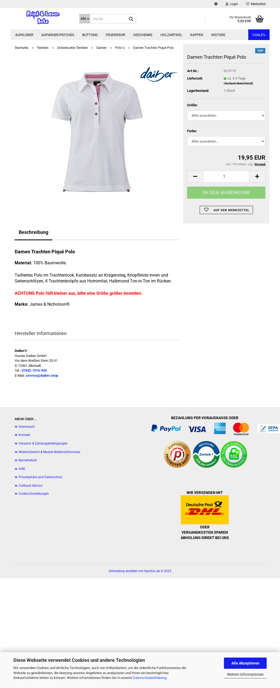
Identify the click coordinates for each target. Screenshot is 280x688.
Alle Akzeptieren (245, 663)
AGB (22, 469)
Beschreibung (33, 232)
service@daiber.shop (42, 376)
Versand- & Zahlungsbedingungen (43, 443)
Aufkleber (24, 35)
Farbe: (192, 131)
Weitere (218, 35)
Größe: (192, 105)
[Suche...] (84, 18)
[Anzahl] (226, 177)
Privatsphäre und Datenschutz (40, 477)
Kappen (196, 35)
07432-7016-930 (34, 370)
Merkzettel (256, 4)
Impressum (27, 426)
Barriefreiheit (28, 460)
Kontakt (24, 435)
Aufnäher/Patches (57, 35)
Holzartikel (171, 35)
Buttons (90, 35)
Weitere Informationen (245, 674)
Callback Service (30, 486)
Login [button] (232, 4)
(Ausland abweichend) (238, 83)
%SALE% (259, 35)
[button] (216, 4)
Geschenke (142, 35)
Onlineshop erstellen (123, 571)
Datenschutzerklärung (149, 678)
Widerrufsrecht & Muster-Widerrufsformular (49, 452)
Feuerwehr (115, 35)
